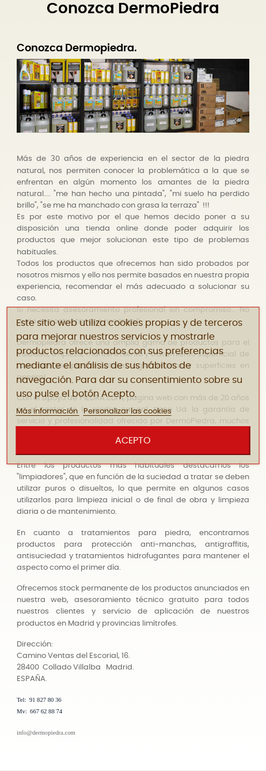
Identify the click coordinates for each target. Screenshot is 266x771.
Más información (47, 411)
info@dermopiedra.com (46, 732)
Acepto (133, 440)
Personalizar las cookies (127, 411)
